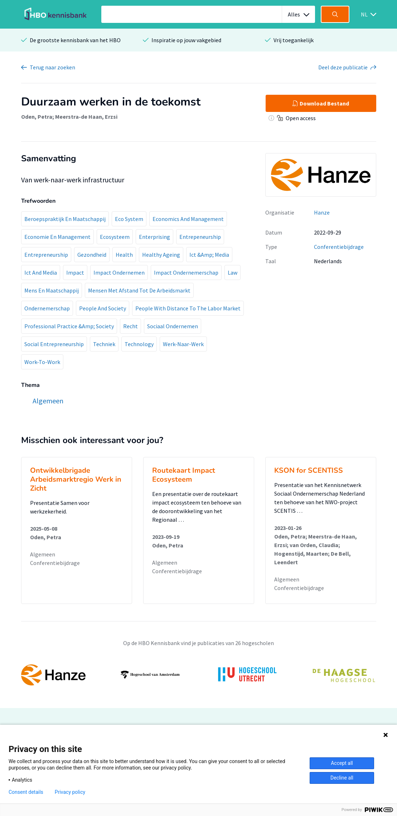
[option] (198, 675)
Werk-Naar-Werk (183, 344)
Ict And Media (40, 272)
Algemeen (42, 554)
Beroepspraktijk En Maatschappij (65, 218)
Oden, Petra (36, 116)
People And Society (102, 308)
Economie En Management (57, 236)
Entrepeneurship (200, 236)
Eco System (129, 218)
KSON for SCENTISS (308, 470)
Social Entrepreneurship (54, 344)
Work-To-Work (42, 361)
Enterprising (154, 236)
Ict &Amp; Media (209, 254)
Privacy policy (70, 792)
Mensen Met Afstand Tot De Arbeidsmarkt (139, 290)
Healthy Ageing (161, 254)
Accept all (342, 763)
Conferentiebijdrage (339, 247)
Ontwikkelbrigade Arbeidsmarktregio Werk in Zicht (75, 479)
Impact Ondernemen (119, 272)
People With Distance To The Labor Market (188, 308)
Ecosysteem (115, 236)
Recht (130, 326)
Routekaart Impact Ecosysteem (183, 475)
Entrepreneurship (46, 254)
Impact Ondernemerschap (186, 272)
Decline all (341, 778)
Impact (75, 272)
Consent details (26, 792)
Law (232, 272)
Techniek (104, 344)
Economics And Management (188, 218)
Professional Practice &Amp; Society (69, 326)
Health (124, 254)
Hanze (322, 212)
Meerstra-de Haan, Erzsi (86, 116)
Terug (52, 67)
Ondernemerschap (47, 308)
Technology (139, 344)
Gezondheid (91, 254)
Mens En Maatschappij (51, 290)
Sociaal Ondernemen (172, 326)
